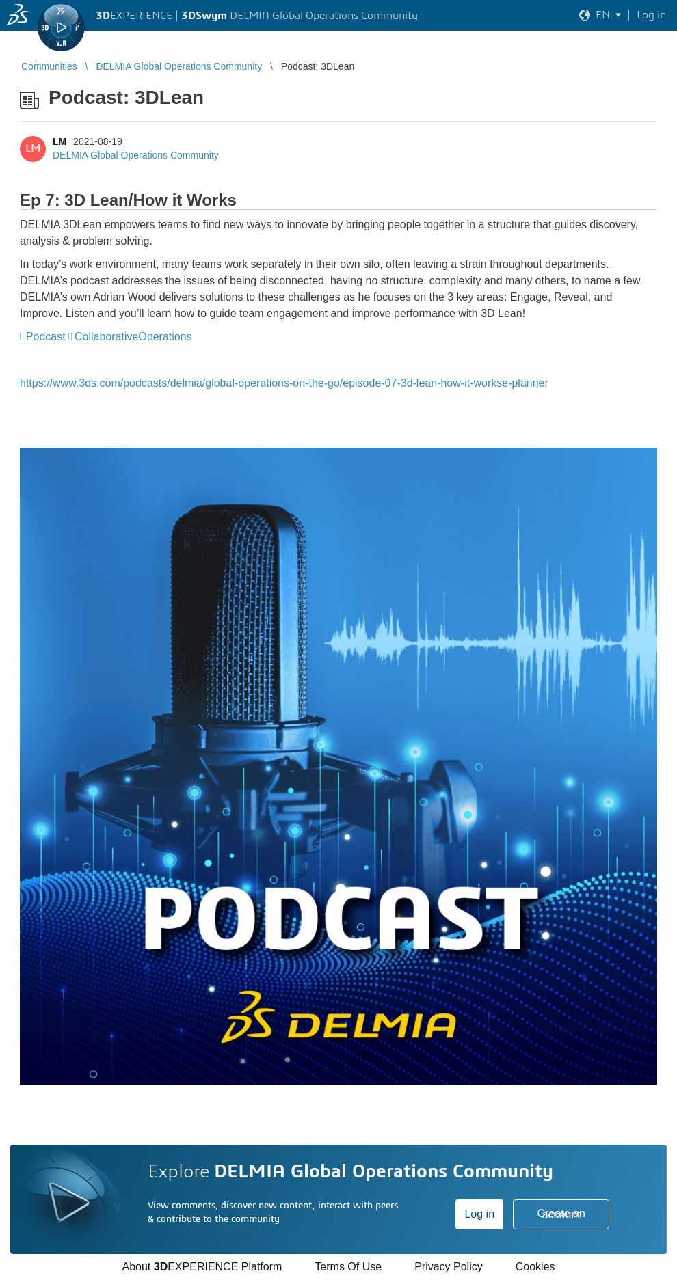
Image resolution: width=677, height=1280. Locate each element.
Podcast (46, 336)
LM (59, 141)
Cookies (535, 1266)
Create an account (561, 1214)
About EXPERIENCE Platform (202, 1266)
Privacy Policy (448, 1266)
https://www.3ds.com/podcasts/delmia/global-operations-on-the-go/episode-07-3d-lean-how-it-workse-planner (284, 383)
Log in (479, 1214)
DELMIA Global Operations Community (136, 155)
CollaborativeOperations (133, 336)
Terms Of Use (348, 1266)
